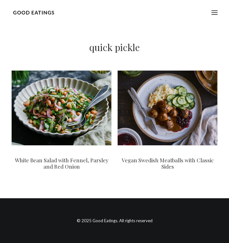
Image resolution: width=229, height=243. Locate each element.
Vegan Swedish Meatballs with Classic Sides (168, 163)
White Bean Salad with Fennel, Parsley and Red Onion (62, 163)
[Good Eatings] (33, 12)
